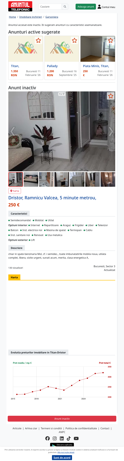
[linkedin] (62, 438)
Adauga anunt (86, 6)
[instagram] (55, 438)
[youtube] (76, 438)
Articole (17, 428)
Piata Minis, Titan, (96, 66)
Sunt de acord (62, 457)
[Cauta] (65, 7)
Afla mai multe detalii (65, 452)
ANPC (62, 432)
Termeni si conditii (51, 428)
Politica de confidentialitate (81, 428)
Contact (104, 428)
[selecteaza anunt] (38, 40)
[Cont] (106, 6)
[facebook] (47, 438)
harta (14, 191)
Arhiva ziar (31, 428)
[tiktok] (69, 438)
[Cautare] (50, 7)
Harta (14, 277)
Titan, (15, 66)
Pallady (52, 66)
